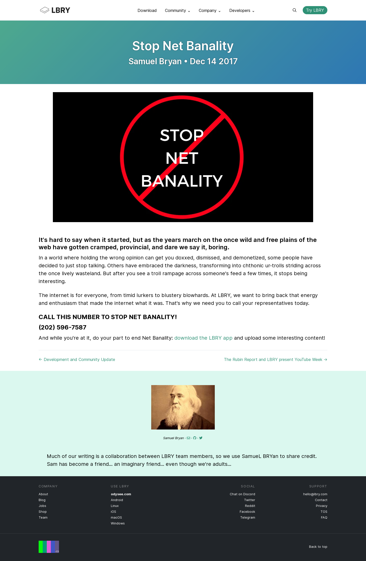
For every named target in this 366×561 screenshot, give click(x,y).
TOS (324, 512)
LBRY (65, 10)
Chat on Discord (242, 494)
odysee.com (121, 494)
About (43, 494)
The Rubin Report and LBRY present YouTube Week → (275, 359)
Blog (42, 500)
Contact (321, 500)
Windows (118, 523)
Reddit (250, 506)
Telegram (247, 517)
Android (117, 500)
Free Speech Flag (49, 547)
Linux (115, 506)
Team (43, 517)
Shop (43, 512)
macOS (116, 517)
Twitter (249, 500)
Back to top (318, 547)
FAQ (324, 517)
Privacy (321, 506)
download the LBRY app (203, 338)
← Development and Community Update (77, 359)
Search (295, 10)
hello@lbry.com (315, 494)
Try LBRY (315, 10)
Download (147, 10)
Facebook (247, 512)
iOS (113, 512)
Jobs (42, 506)
